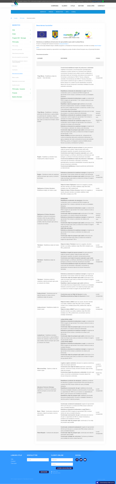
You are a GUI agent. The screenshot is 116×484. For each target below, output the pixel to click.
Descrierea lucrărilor (17, 74)
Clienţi (64, 6)
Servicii (42, 12)
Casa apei (90, 6)
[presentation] (38, 466)
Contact (101, 6)
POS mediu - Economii (18, 89)
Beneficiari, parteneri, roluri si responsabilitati (19, 62)
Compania (54, 6)
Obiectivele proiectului (18, 53)
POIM (14, 34)
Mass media (15, 78)
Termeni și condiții (101, 479)
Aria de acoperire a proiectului (20, 57)
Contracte (14, 70)
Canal (74, 12)
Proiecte (14, 93)
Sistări (81, 6)
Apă (67, 12)
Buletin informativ (17, 97)
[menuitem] (21, 31)
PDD (13, 30)
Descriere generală (17, 50)
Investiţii (59, 12)
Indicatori (14, 66)
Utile (73, 6)
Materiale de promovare (18, 81)
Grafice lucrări (16, 85)
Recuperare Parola (55, 473)
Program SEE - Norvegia (19, 38)
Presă (50, 12)
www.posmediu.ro (63, 44)
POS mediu (22, 18)
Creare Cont (54, 471)
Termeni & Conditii (96, 1)
